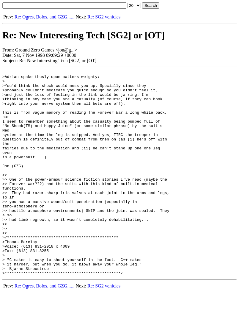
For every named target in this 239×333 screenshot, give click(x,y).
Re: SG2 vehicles (103, 16)
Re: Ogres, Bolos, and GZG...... (45, 16)
